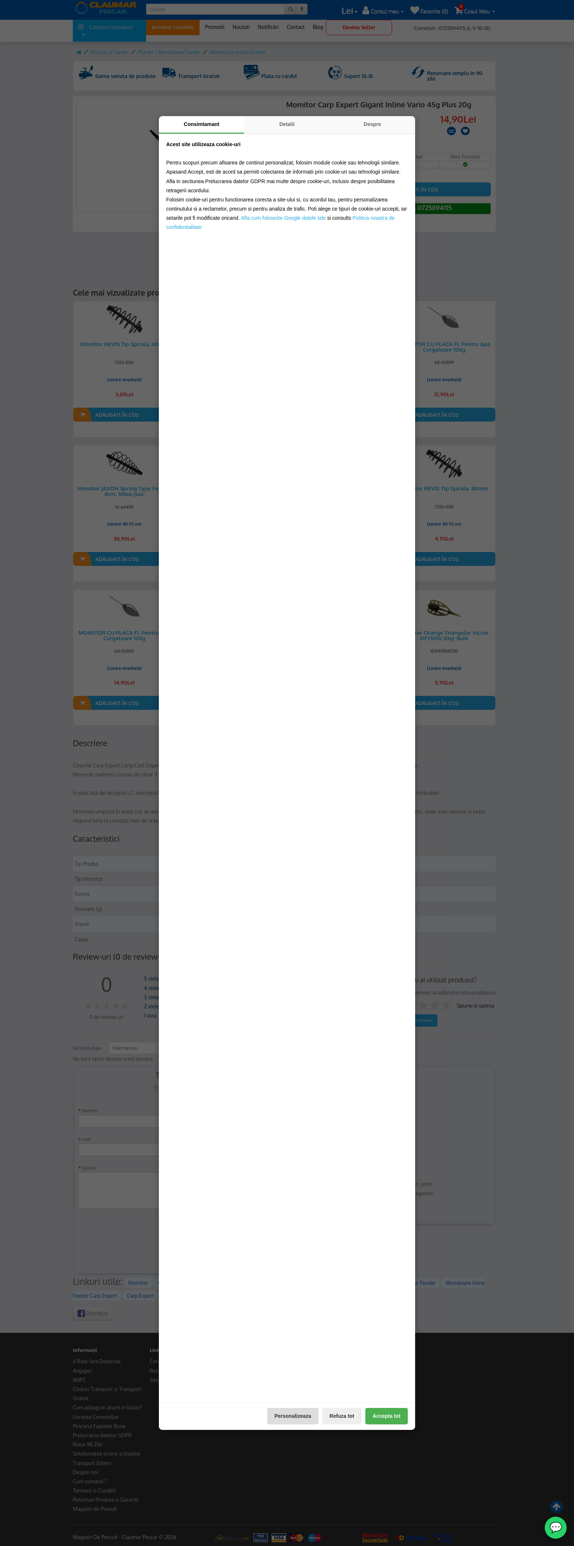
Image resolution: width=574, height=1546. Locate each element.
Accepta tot (386, 1416)
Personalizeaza (293, 1416)
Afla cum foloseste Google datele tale (283, 218)
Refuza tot (341, 1416)
